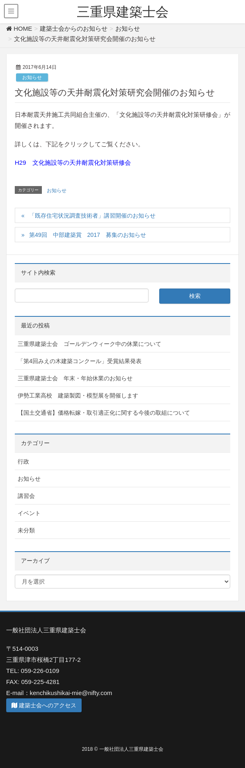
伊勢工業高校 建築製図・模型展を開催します (78, 395)
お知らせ (32, 77)
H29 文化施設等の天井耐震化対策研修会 (73, 162)
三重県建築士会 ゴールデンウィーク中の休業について (89, 344)
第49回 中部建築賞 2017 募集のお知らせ (87, 235)
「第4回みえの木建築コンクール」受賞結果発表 (80, 361)
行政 (23, 461)
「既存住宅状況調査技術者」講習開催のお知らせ (92, 215)
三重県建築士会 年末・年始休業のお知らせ (75, 378)
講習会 (26, 496)
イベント (29, 513)
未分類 (26, 530)
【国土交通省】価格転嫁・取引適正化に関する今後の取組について (104, 412)
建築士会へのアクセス (43, 705)
